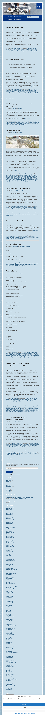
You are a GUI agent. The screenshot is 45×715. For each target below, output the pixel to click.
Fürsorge (19, 176)
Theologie (28, 97)
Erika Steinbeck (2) (9, 551)
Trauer (19, 453)
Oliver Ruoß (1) (8, 639)
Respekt (35, 452)
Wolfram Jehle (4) (9, 689)
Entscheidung (10, 209)
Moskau (29, 451)
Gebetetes (18, 121)
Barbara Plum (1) (9, 526)
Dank (36, 352)
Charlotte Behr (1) (9, 533)
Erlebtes (7, 482)
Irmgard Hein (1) (9, 597)
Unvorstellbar (20, 180)
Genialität (7, 402)
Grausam (29, 447)
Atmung (34, 48)
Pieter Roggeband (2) (10, 644)
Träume (30, 237)
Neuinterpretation (30, 407)
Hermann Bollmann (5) (10, 588)
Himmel (32, 235)
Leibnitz (9, 407)
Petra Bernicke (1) (9, 641)
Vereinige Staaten (9, 181)
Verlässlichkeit (15, 265)
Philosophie (21, 408)
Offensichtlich (13, 355)
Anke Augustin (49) (9, 513)
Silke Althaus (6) (9, 655)
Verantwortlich (27, 410)
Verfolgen (25, 453)
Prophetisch (15, 452)
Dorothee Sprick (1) (9, 545)
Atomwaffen (8, 399)
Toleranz (7, 214)
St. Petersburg (29, 409)
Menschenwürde (30, 123)
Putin (28, 408)
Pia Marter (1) (8, 643)
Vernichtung (14, 181)
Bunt (32, 352)
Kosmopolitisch (29, 406)
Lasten (24, 236)
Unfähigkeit (16, 180)
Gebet (10, 122)
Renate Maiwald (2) (9, 648)
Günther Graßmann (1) (10, 570)
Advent (29, 262)
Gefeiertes (8, 485)
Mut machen (28, 264)
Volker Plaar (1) (9, 681)
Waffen (10, 411)
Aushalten (29, 121)
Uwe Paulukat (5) (9, 676)
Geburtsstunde (17, 446)
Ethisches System (9, 400)
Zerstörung (23, 124)
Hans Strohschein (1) (10, 577)
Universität (15, 410)
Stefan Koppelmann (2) (10, 660)
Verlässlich (11, 265)
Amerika (9, 174)
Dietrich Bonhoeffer (30, 445)
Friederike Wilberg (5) (10, 561)
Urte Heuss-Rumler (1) (10, 674)
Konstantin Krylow (22, 406)
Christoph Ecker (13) (10, 538)
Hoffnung (32, 50)
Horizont (36, 176)
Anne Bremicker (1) (9, 514)
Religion (32, 452)
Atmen (31, 48)
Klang (35, 50)
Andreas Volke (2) (9, 512)
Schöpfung (21, 97)
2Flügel (35, 206)
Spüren (7, 356)
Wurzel (12, 454)
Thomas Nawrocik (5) (10, 666)
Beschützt (12, 175)
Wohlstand (33, 181)
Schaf (7, 179)
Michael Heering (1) (9, 632)
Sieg (15, 453)
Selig (28, 237)
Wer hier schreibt (9, 19)
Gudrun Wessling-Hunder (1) (11, 569)
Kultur (7, 407)
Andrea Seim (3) (9, 509)
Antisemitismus (35, 443)
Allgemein (14, 48)
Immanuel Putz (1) (9, 592)
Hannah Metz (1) (9, 574)
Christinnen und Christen (10, 445)
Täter (9, 180)
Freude (31, 209)
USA (24, 180)
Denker (26, 399)
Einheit (34, 91)
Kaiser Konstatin (31, 93)
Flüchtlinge (14, 400)
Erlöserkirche (18, 49)
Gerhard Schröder (26, 402)
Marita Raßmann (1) (9, 621)
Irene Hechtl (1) (9, 595)
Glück (10, 50)
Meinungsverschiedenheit (29, 177)
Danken (7, 353)
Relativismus (31, 408)
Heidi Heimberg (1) (9, 579)
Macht (16, 451)
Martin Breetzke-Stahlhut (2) (11, 625)
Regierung (29, 452)
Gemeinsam (27, 353)
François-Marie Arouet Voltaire (24, 400)
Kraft (21, 354)
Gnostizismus (30, 92)
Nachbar (7, 178)
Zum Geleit (8, 491)
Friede (25, 234)
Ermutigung (23, 49)
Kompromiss (18, 177)
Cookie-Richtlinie (17, 713)
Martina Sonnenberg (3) (10, 628)
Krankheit (11, 123)
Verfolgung (29, 453)
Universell (10, 410)
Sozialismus (21, 409)
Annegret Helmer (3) (9, 517)
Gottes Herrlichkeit (20, 263)
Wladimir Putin (19, 411)
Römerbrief (25, 452)
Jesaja (14, 236)
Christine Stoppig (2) (10, 537)
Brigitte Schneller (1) (10, 532)
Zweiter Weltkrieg (31, 411)
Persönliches (8, 490)
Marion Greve (22, 29)
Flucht (35, 121)
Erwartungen (13, 234)
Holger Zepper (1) (9, 591)
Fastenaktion (11, 176)
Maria (26, 123)
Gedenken (23, 353)
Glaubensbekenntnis (21, 92)
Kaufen (16, 354)
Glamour (16, 235)
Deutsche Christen (18, 445)
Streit (34, 409)
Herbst (7, 354)
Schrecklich (10, 179)
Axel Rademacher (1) (10, 519)
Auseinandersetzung (28, 174)
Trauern (7, 124)
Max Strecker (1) (9, 629)
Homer (9, 93)
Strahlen (7, 265)
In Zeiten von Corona (10, 487)
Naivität (12, 178)
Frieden (30, 49)
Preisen (12, 237)
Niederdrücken (36, 354)
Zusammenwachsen (9, 215)
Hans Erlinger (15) (9, 575)
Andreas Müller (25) (9, 510)
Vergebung (37, 237)
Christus (29, 208)
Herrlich (25, 263)
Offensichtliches (19, 355)
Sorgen (35, 264)
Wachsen (14, 357)
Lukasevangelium (18, 51)
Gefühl (22, 446)
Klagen (19, 354)
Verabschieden (21, 214)
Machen (27, 354)
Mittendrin (31, 354)
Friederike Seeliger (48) (10, 560)
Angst (29, 48)
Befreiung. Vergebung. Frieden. (21, 498)
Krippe (21, 236)
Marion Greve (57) (9, 620)
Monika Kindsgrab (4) (10, 634)
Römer (21, 452)
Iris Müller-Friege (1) (9, 596)
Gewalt (33, 176)
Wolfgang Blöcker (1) (10, 688)
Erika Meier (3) (8, 550)
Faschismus (34, 175)
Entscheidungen (16, 209)
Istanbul (14, 93)
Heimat (28, 122)
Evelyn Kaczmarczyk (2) (10, 556)
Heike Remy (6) (8, 582)
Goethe (35, 402)
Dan (33, 352)
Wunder (24, 357)
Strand (7, 180)
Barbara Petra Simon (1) (10, 524)
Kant (6, 406)
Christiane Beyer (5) (9, 536)
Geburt (34, 234)
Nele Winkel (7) (8, 635)
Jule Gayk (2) (8, 606)
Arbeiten (23, 207)
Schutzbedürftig (21, 179)
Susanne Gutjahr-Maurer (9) (11, 662)
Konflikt (17, 406)
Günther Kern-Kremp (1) (10, 572)
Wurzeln (15, 454)
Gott (34, 92)
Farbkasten (16, 353)
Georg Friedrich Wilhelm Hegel (17, 402)
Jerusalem (33, 263)
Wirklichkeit (29, 181)
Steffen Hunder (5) (9, 661)
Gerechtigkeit (18, 122)
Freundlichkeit (20, 234)
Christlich (25, 208)
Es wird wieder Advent (13, 244)
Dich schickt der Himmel (14, 221)
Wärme (20, 265)
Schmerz (7, 213)
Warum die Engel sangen (14, 28)
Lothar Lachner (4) (9, 615)
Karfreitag (37, 122)
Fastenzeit (15, 176)
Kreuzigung (18, 123)
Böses (33, 174)
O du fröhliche (25, 51)
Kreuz (15, 123)
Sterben (35, 123)
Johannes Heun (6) (9, 602)
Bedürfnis (30, 207)
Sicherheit (36, 179)
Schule (14, 179)
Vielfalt (11, 357)
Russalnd (31, 178)
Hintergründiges (15, 89)
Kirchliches (20, 89)
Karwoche (7, 123)
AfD (6, 174)
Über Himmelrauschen (18, 16)
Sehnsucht (34, 355)
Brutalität (27, 444)
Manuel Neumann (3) (10, 616)
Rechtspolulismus (26, 178)
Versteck (36, 453)
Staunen (31, 213)
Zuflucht (18, 454)
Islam (12, 93)
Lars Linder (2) (8, 614)
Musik (18, 407)
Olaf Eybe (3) (8, 637)
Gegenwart (8, 235)
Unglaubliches (23, 356)
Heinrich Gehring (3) (9, 584)
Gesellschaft (29, 176)
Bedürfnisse (34, 207)
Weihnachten (8, 238)
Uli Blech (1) (8, 669)
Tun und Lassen (15, 214)
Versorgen (19, 181)
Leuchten (13, 264)
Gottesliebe (25, 235)
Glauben (26, 447)
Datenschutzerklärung (23, 713)
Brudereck (14, 208)
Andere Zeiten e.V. (14, 174)
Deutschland (24, 445)
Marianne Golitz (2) (9, 619)
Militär (35, 177)
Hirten (29, 50)
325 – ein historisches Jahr (15, 60)
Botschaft (7, 49)
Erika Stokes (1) (9, 552)
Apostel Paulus (19, 207)
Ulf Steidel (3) (8, 667)
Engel (15, 49)
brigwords (8, 497)
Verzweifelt (14, 124)
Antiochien (15, 90)
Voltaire (7, 411)
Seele (25, 179)
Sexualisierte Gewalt (30, 179)
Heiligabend (18, 50)
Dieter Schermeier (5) (10, 542)
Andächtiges (18, 48)
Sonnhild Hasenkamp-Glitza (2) (11, 658)
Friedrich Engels (29, 401)
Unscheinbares (34, 356)
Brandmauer (16, 175)
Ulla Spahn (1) (8, 670)
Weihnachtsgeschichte (15, 238)
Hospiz (31, 122)
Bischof (14, 91)
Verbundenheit (32, 97)
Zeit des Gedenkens (33, 357)
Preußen (25, 408)
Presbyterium (16, 178)
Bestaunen (8, 208)
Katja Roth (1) (8, 610)
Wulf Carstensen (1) (9, 690)
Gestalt (36, 353)
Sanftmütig (22, 237)
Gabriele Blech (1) (9, 564)
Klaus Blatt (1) (8, 611)
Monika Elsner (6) (9, 633)
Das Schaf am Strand (13, 130)
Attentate (22, 174)
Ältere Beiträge (9, 458)
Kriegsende (8, 51)
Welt (19, 357)
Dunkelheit (11, 49)
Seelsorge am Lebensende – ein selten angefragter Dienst (22, 497)
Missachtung (23, 451)
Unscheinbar (29, 356)
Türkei (25, 97)
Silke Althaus (22, 223)
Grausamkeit (34, 447)
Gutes (25, 122)
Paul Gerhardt (12, 408)
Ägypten (35, 90)
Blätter (29, 352)
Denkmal (29, 399)
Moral (13, 407)
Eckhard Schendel (21, 61)
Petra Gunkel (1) (9, 642)
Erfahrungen (36, 445)
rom (6, 453)
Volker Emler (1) (9, 680)
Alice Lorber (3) (9, 508)
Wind (26, 181)
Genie (11, 402)
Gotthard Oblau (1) (9, 568)
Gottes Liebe (21, 235)
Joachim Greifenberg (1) (10, 598)
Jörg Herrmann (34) (9, 601)
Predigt (30, 51)
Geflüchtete (13, 122)
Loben (31, 236)
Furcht (36, 49)
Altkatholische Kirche (9, 90)
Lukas (13, 51)
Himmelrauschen (9, 16)
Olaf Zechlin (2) (9, 638)
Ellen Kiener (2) (9, 549)
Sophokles (16, 409)
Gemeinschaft (14, 92)
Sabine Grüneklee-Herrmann (25, 246)
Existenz (7, 446)
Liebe (24, 123)
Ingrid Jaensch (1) (9, 593)
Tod (37, 123)
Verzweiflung (18, 124)
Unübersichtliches (18, 356)
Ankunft (32, 262)
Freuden (7, 263)
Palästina (7, 452)
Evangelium (22, 209)
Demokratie (33, 208)
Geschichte (32, 402)
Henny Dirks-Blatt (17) (10, 587)
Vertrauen (30, 214)
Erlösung (7, 92)
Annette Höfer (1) (9, 518)
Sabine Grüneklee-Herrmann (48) (12, 652)
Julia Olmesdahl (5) (9, 607)
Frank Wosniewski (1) (10, 559)
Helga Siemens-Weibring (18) (11, 586)
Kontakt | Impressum (31, 713)
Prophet (15, 237)
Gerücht (25, 176)
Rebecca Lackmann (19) (10, 646)
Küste (12, 177)
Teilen (10, 356)
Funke (33, 49)
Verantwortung (32, 410)
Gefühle (24, 446)
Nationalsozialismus (34, 451)
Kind (16, 236)
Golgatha (22, 122)
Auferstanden (11, 444)
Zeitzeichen (8, 98)
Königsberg (14, 406)
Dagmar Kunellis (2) (9, 540)
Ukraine (12, 180)
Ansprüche (14, 207)
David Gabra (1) (9, 541)
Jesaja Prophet (8, 264)
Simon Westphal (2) (9, 657)
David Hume (19, 399)
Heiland (29, 235)
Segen (17, 213)
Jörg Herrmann (21, 273)
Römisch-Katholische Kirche (14, 97)
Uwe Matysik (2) (9, 675)
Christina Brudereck (19, 208)
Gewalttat (22, 447)
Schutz (17, 179)
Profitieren (21, 178)
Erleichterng (8, 234)
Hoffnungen (10, 236)
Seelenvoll (13, 213)
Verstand (37, 410)
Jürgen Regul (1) (9, 605)
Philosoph (17, 408)
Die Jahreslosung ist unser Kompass (18, 188)
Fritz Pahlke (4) (8, 563)
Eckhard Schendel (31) (10, 546)
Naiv (10, 178)
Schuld (12, 453)
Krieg (37, 50)
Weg (17, 357)
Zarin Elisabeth (24, 411)
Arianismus (26, 90)
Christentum (23, 91)
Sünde (25, 237)
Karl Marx (9, 406)
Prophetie (11, 452)
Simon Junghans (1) (9, 656)
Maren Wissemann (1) (10, 618)
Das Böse (23, 175)
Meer (24, 177)
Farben (12, 353)
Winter (21, 357)
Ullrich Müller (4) (9, 671)
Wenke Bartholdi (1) (9, 683)
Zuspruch (23, 265)
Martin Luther (22, 264)
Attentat (19, 174)
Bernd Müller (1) (9, 528)
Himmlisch (25, 50)
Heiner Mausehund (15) (10, 583)
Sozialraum (27, 213)
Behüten (36, 174)
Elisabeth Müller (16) (10, 547)
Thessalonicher (35, 213)
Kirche (14, 177)
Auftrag (26, 207)
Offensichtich (8, 355)
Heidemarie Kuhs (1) (10, 578)
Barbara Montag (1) (9, 523)
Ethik (35, 399)
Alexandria (31, 89)
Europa (30, 175)
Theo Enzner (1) (9, 665)
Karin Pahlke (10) (9, 609)
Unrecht (33, 237)
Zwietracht (12, 98)
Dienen (36, 208)
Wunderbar (28, 357)
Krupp (35, 406)
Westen (15, 411)
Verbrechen (36, 180)
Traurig (10, 124)
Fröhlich (27, 49)
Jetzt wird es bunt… (13, 271)
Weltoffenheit (35, 214)
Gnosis (26, 92)
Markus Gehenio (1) (9, 623)
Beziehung (8, 91)
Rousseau (36, 408)
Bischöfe (11, 91)
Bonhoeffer (21, 444)
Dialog (32, 399)
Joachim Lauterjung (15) (10, 600)
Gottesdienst (13, 50)
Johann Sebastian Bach (23, 93)
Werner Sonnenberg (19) (10, 685)
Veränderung (31, 180)
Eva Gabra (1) (8, 555)
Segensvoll (20, 213)
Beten (33, 121)
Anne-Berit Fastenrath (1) (10, 515)
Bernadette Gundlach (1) (10, 527)
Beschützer (8, 175)
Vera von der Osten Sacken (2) (11, 679)
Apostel (19, 90)
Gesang (7, 50)
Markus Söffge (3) (9, 624)
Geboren (30, 234)
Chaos (20, 175)
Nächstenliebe (8, 237)
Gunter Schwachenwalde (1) (11, 573)
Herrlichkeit (29, 263)
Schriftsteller (12, 409)
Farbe (10, 353)
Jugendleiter (8, 177)
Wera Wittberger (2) (9, 684)
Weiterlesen (32, 45)
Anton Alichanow (34, 398)
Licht (11, 51)
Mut (22, 51)
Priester (7, 97)
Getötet (16, 447)
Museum (15, 407)
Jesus (18, 93)
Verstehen (22, 181)
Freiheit (28, 209)
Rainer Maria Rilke (34, 51)
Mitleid (27, 451)
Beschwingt (26, 352)
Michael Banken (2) (9, 630)
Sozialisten (25, 409)
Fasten (7, 176)
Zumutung (7, 182)
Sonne (32, 264)
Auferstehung (30, 90)
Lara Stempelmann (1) (10, 612)
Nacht (33, 236)
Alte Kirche (35, 89)
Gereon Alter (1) (9, 565)
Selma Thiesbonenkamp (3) (11, 653)
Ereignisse (27, 175)
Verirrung (33, 453)
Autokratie (12, 399)
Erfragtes (7, 481)
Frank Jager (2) (8, 558)
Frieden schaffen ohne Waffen (21, 401)
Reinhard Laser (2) (9, 647)
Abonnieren (9, 471)
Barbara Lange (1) (9, 522)
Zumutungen (12, 182)
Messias (18, 451)
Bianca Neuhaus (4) (9, 531)
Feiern (25, 209)
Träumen (12, 356)
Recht (18, 237)
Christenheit (19, 91)
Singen (23, 213)
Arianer (22, 90)
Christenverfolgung (29, 91)
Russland (35, 178)
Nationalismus (24, 407)
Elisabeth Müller (20, 132)
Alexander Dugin (28, 398)
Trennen (10, 214)
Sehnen (30, 355)
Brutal (25, 444)
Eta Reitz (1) (8, 554)
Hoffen (10, 354)
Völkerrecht (22, 410)
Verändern (27, 180)
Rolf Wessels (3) (9, 651)
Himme (22, 50)
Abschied (7, 207)
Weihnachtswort (22, 238)
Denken (23, 399)
